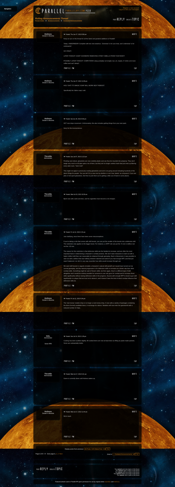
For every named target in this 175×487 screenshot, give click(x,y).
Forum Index (39, 21)
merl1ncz (116, 481)
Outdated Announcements (72, 21)
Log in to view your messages (129, 9)
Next (60, 454)
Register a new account (131, 8)
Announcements (54, 21)
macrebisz (108, 481)
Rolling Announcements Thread (51, 18)
